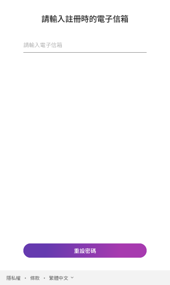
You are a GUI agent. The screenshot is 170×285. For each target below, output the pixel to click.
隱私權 (13, 277)
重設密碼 (85, 251)
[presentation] (85, 71)
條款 (35, 277)
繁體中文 (61, 277)
